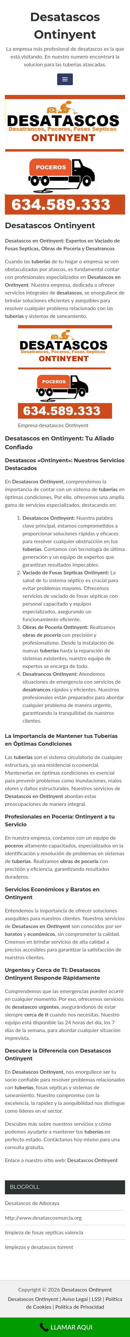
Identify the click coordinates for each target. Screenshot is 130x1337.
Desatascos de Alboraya (32, 1203)
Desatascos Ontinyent (92, 1160)
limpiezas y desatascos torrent (39, 1247)
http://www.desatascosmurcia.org (43, 1217)
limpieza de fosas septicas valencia (44, 1232)
